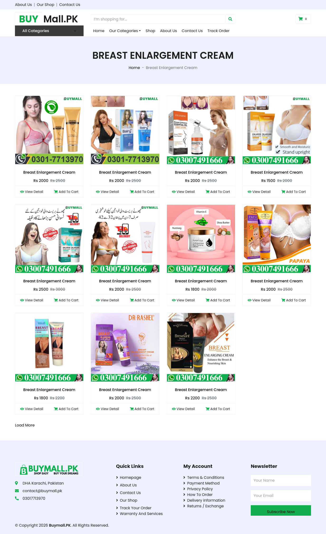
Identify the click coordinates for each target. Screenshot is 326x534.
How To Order (198, 494)
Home (98, 31)
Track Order (219, 31)
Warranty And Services (139, 513)
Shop (150, 31)
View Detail (31, 191)
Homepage (128, 477)
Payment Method (201, 483)
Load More (25, 425)
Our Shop (45, 4)
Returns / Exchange (203, 506)
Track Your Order (133, 508)
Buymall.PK (60, 525)
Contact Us (69, 4)
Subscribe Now (281, 511)
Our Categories (123, 31)
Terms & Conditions (203, 477)
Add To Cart (66, 191)
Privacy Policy (198, 489)
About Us (23, 4)
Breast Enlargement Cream (49, 172)
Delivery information (204, 500)
